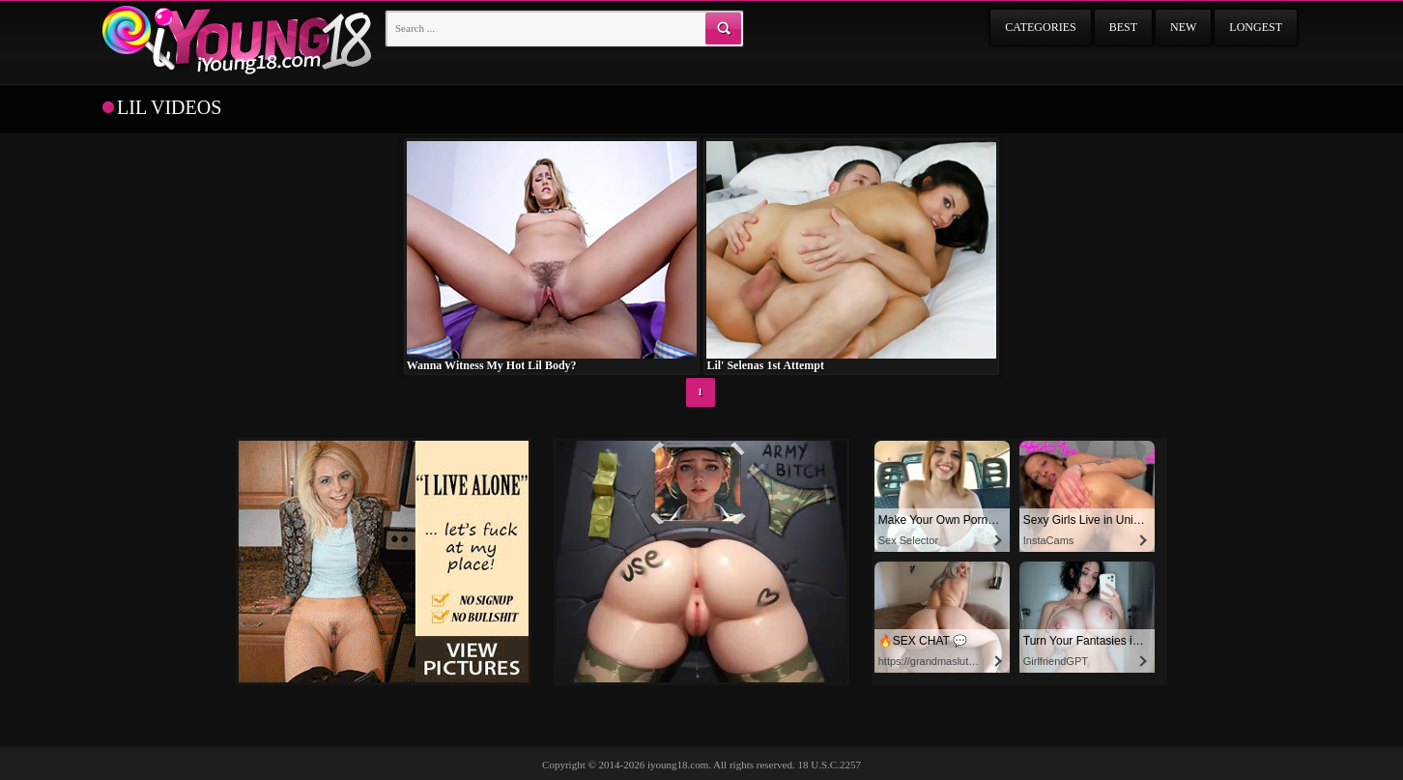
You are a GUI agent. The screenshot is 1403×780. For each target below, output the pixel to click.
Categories (1040, 27)
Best (1123, 27)
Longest (1255, 27)
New (1183, 27)
